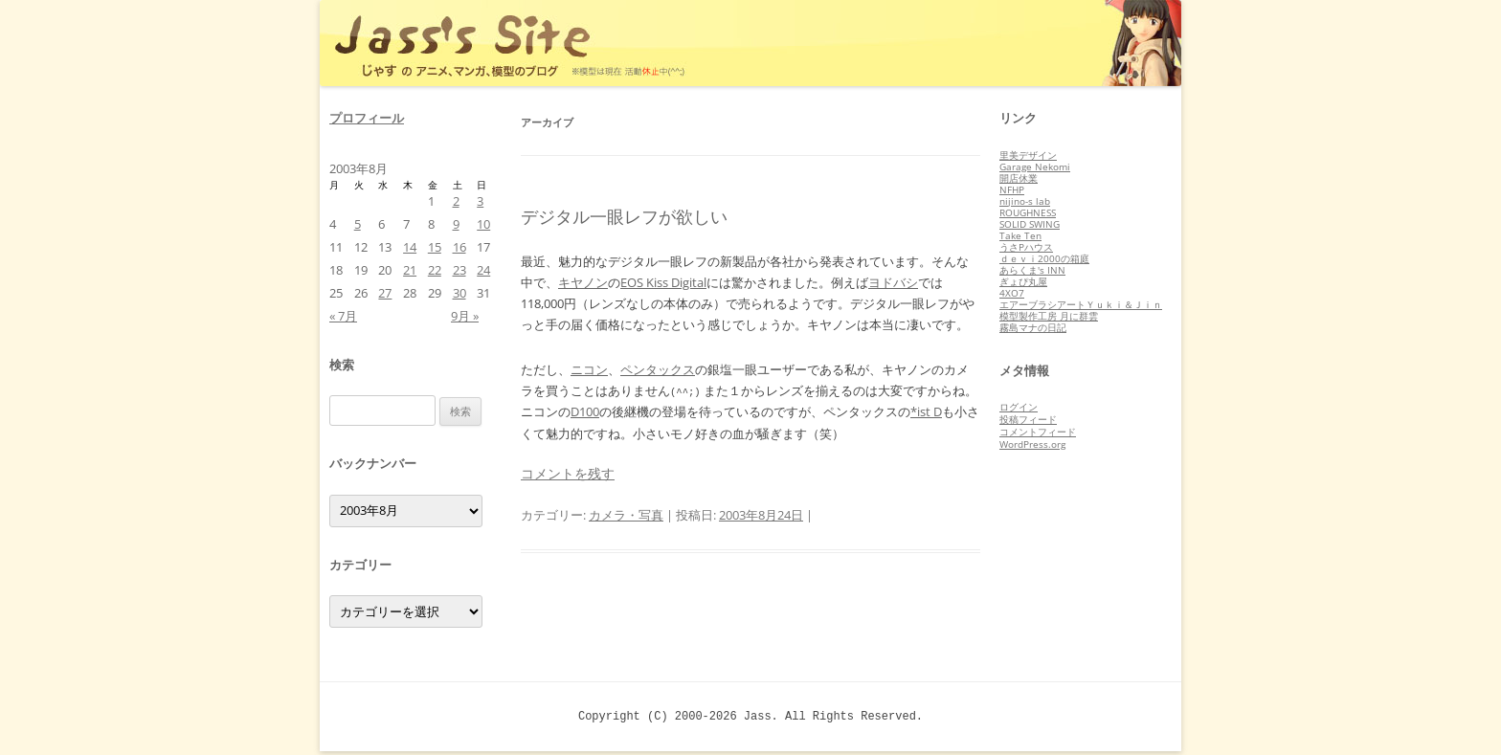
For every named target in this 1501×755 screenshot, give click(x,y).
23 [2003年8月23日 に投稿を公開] (459, 269)
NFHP (1011, 189)
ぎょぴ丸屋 (1023, 281)
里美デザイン (1028, 155)
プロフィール (366, 117)
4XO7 (1011, 293)
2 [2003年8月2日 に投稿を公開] (456, 201)
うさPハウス (1026, 247)
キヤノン (583, 282)
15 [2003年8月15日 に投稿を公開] (434, 246)
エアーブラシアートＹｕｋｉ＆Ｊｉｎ (1080, 304)
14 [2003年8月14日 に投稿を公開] (409, 246)
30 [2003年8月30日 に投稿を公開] (459, 292)
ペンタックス (657, 369)
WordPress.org (1032, 444)
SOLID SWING (1029, 224)
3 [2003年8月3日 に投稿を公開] (480, 201)
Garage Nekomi (1034, 166)
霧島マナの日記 (1032, 327)
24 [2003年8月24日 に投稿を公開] (483, 269)
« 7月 (343, 315)
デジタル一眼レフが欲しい (624, 216)
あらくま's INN (1032, 270)
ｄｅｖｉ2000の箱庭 (1044, 258)
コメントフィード (1037, 431)
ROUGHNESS (1027, 212)
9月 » (465, 315)
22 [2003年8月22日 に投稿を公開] (434, 269)
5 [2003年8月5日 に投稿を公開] (357, 224)
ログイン (1018, 406)
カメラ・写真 (626, 514)
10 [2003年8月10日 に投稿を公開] (483, 224)
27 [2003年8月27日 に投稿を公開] (385, 292)
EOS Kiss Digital (663, 282)
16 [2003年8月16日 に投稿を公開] (459, 246)
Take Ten (1020, 235)
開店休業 (1018, 178)
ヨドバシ (893, 282)
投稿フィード (1028, 419)
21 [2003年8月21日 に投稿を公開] (409, 269)
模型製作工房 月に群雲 (1048, 315)
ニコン (589, 369)
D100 (585, 411)
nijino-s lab (1024, 201)
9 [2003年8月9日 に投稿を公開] (456, 224)
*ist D (926, 411)
